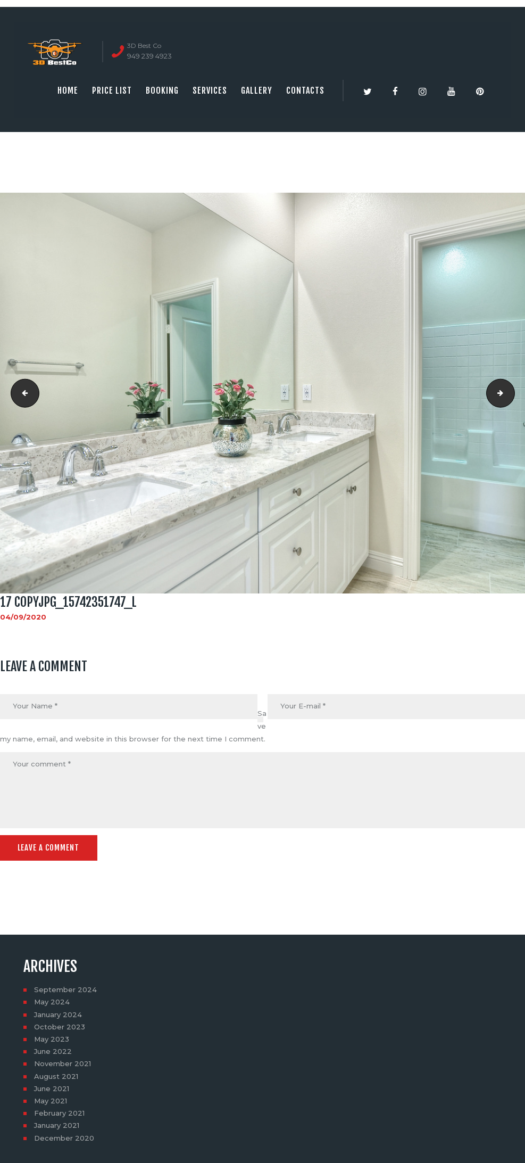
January (58, 1013)
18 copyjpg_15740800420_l (511, 393)
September (65, 989)
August (56, 1075)
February (59, 1112)
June (53, 1050)
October (59, 1025)
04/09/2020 (23, 617)
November (62, 1063)
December (64, 1137)
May (52, 1001)
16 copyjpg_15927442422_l (22, 393)
